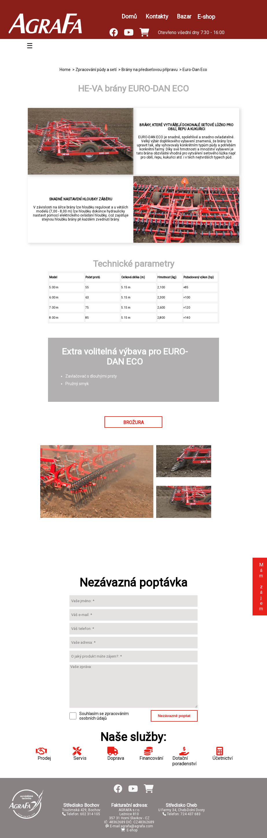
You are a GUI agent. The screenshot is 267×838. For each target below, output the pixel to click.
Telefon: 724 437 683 (181, 814)
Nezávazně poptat (174, 716)
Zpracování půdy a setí (96, 69)
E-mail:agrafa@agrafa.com (129, 826)
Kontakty (157, 16)
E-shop (206, 16)
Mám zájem (261, 586)
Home (65, 69)
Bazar (184, 16)
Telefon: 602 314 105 (81, 814)
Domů (129, 16)
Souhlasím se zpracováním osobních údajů (104, 716)
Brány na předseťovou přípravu (149, 69)
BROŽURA (133, 422)
